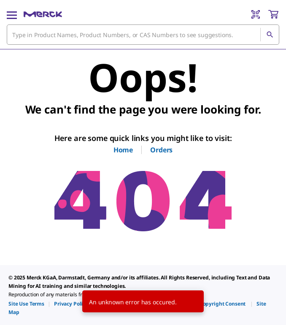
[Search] (269, 34)
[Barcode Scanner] (256, 14)
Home (123, 149)
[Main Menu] (12, 14)
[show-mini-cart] (273, 14)
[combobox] (143, 34)
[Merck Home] (43, 14)
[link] (26, 303)
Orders (161, 149)
